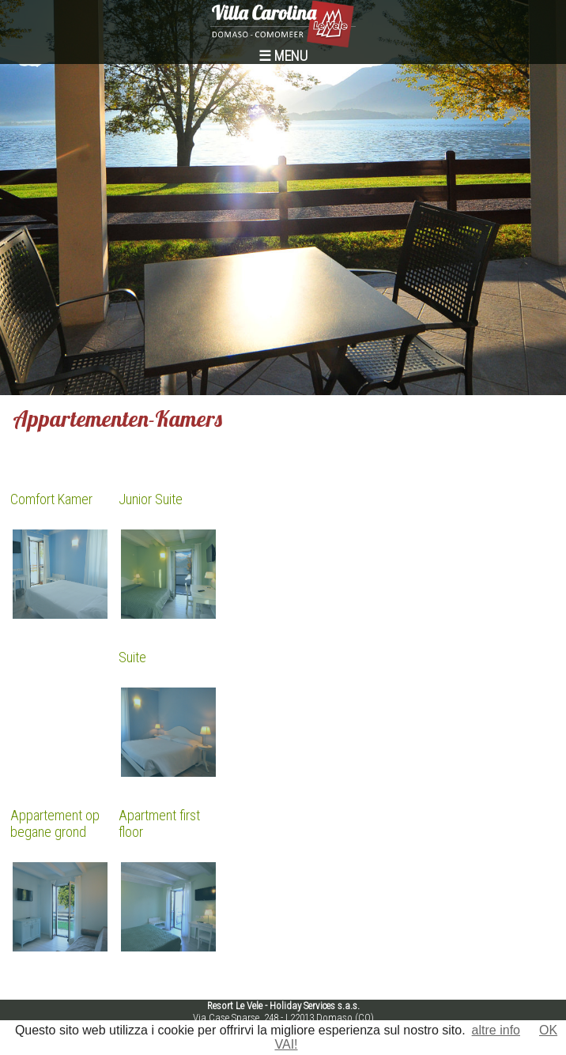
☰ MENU (283, 55)
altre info (496, 1030)
